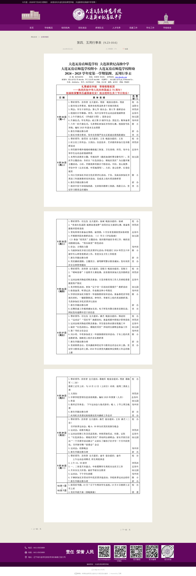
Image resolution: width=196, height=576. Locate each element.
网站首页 (34, 37)
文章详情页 (45, 37)
